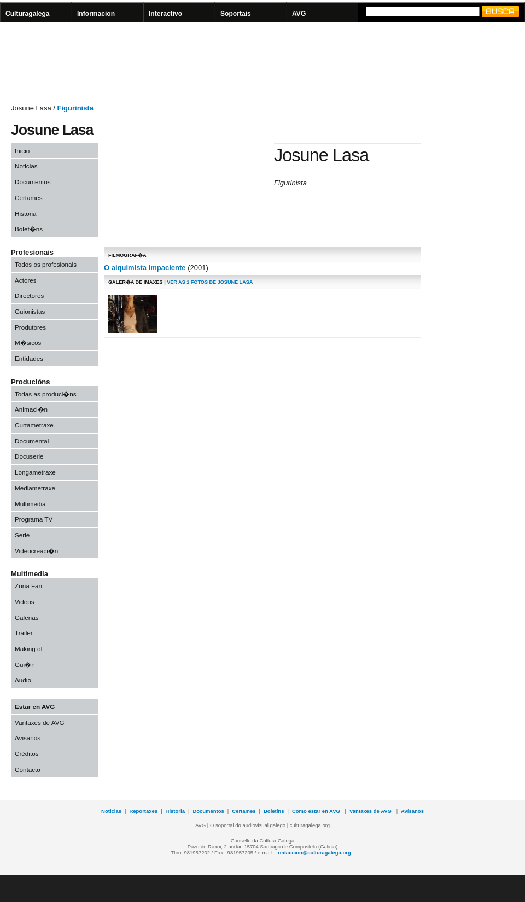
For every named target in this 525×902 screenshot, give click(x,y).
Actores (26, 280)
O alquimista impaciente (145, 267)
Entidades (29, 358)
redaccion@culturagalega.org (314, 853)
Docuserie (29, 456)
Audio (23, 679)
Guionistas (30, 311)
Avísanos (412, 811)
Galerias (27, 617)
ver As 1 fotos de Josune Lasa (210, 282)
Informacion (96, 13)
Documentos (33, 181)
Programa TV (33, 519)
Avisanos (27, 737)
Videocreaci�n (36, 550)
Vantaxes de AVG (40, 722)
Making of (29, 648)
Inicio (22, 150)
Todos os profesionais (46, 264)
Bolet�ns (29, 228)
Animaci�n (31, 409)
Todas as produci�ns (46, 393)
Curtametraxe (34, 425)
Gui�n (25, 664)
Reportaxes (143, 811)
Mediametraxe (35, 487)
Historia (26, 213)
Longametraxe (35, 472)
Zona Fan (28, 585)
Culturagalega (27, 13)
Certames (29, 197)
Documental (32, 440)
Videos (24, 601)
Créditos (27, 753)
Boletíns (274, 811)
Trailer (24, 632)
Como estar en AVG (317, 811)
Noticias (26, 165)
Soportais (235, 13)
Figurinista (75, 108)
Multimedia (30, 503)
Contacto (27, 769)
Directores (29, 295)
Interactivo (165, 13)
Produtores (30, 327)
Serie (22, 534)
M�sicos (28, 342)
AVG (299, 13)
